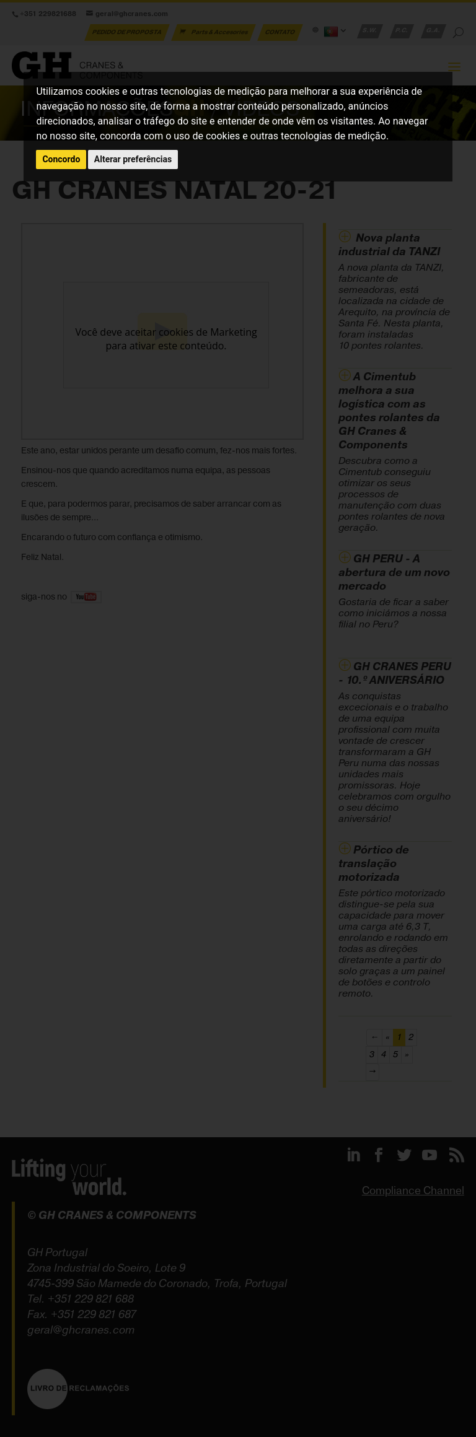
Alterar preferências (133, 159)
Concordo (61, 159)
